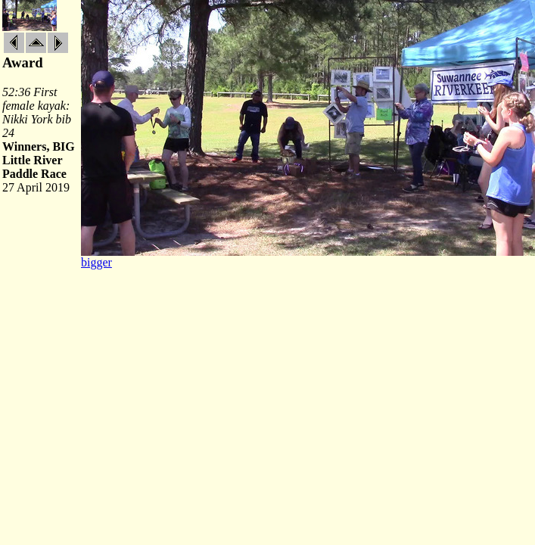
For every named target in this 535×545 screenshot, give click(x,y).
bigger (96, 262)
